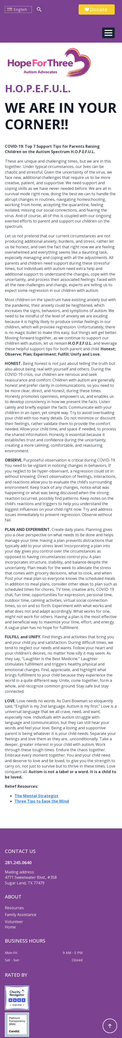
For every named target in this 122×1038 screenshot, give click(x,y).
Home (10, 927)
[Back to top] (110, 1026)
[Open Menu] (108, 33)
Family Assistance (20, 914)
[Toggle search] (39, 9)
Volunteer (14, 921)
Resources (14, 907)
